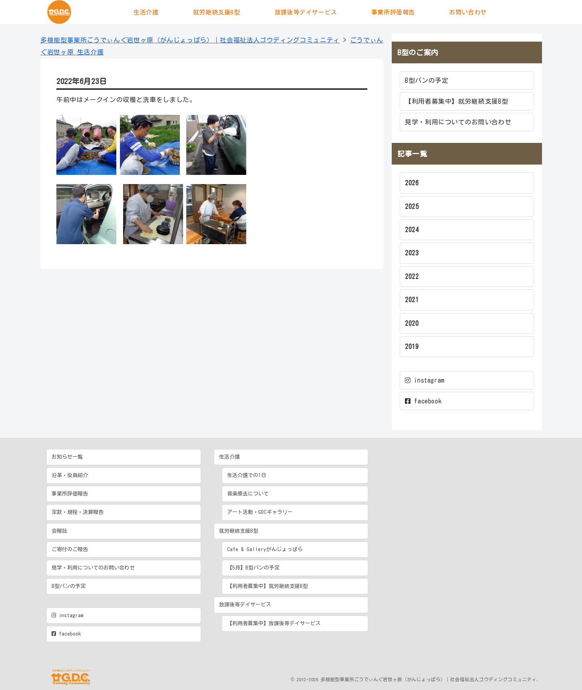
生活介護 (229, 456)
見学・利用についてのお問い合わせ (458, 122)
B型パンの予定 (426, 80)
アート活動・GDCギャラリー (260, 512)
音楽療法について (248, 493)
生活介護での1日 (246, 475)
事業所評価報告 (70, 493)
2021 (412, 300)
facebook (423, 401)
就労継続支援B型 (238, 531)
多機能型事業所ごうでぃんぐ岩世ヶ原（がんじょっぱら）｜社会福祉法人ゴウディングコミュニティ (190, 40)
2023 (412, 253)
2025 (412, 206)
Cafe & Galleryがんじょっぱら (265, 549)
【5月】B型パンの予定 (253, 567)
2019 (412, 346)
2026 (412, 183)
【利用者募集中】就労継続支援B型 (456, 101)
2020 (412, 323)
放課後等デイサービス (245, 604)
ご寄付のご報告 (70, 549)
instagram (425, 380)
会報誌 (59, 531)
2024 (412, 230)
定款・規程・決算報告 (78, 512)
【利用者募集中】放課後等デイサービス (274, 623)
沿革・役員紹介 (70, 475)
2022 (412, 276)
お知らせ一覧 (67, 456)
